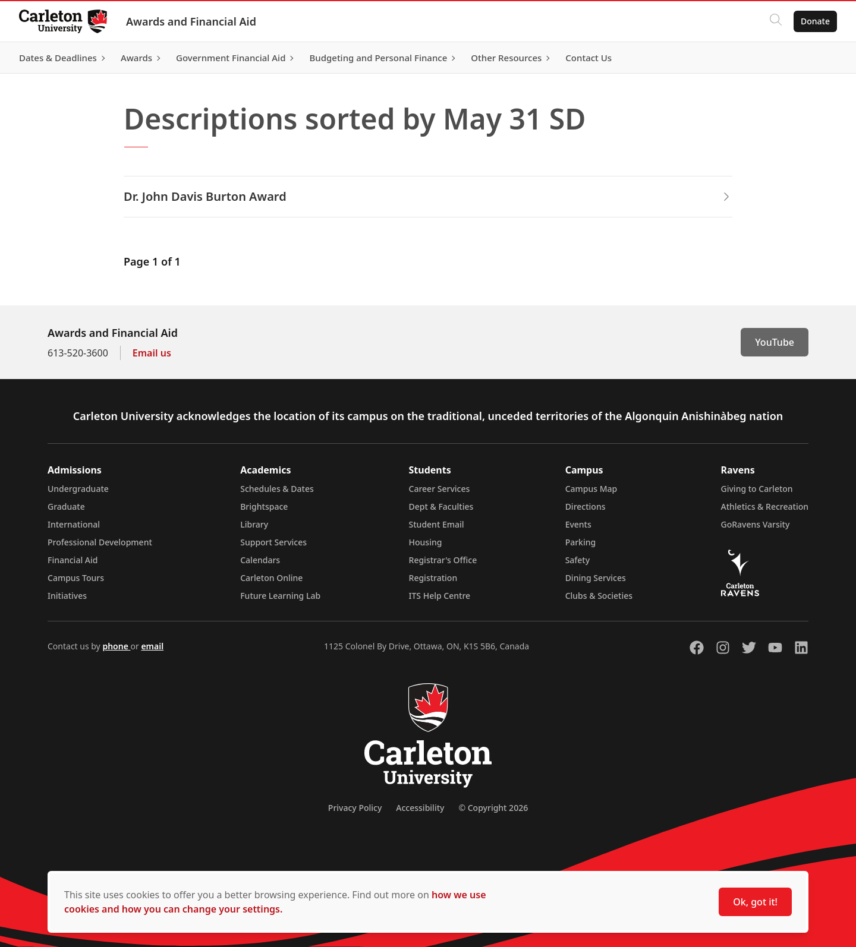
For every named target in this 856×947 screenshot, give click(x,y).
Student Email (436, 524)
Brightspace (264, 506)
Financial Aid (72, 560)
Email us (152, 352)
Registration (433, 577)
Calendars (260, 560)
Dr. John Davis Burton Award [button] (428, 196)
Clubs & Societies (598, 595)
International (74, 524)
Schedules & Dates (277, 488)
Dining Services (595, 577)
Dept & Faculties (441, 506)
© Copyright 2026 (493, 807)
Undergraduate (78, 488)
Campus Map (591, 488)
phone (116, 646)
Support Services (273, 542)
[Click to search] (776, 21)
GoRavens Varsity (755, 524)
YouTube (774, 342)
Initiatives (67, 595)
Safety (577, 560)
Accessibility (420, 807)
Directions (585, 506)
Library (254, 524)
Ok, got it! (755, 901)
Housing (425, 542)
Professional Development (100, 542)
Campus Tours (76, 577)
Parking (580, 542)
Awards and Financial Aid (191, 21)
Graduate (66, 506)
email (152, 646)
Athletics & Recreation (764, 506)
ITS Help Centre (440, 595)
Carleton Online (271, 577)
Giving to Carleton (757, 488)
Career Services (439, 488)
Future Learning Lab (280, 595)
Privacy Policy (355, 807)
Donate (815, 21)
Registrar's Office (443, 560)
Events (578, 524)
